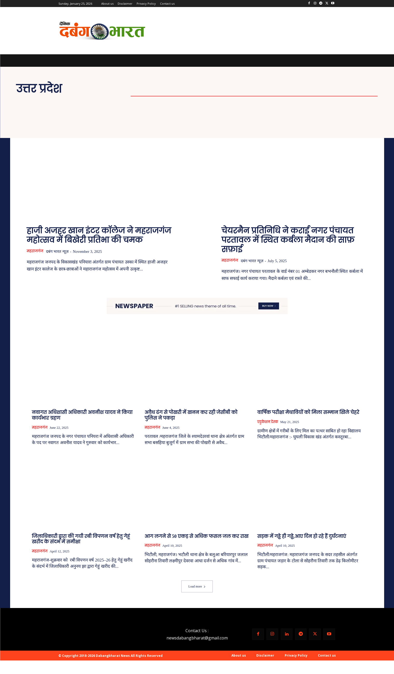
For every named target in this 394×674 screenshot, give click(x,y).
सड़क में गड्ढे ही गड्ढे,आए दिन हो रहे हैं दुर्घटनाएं (301, 536)
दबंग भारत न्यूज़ (59, 251)
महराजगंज (36, 251)
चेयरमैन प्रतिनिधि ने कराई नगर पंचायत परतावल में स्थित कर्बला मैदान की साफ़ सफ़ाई (288, 240)
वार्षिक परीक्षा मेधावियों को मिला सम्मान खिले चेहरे (308, 412)
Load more (196, 587)
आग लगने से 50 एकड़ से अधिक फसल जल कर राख (197, 536)
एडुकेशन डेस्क (267, 422)
